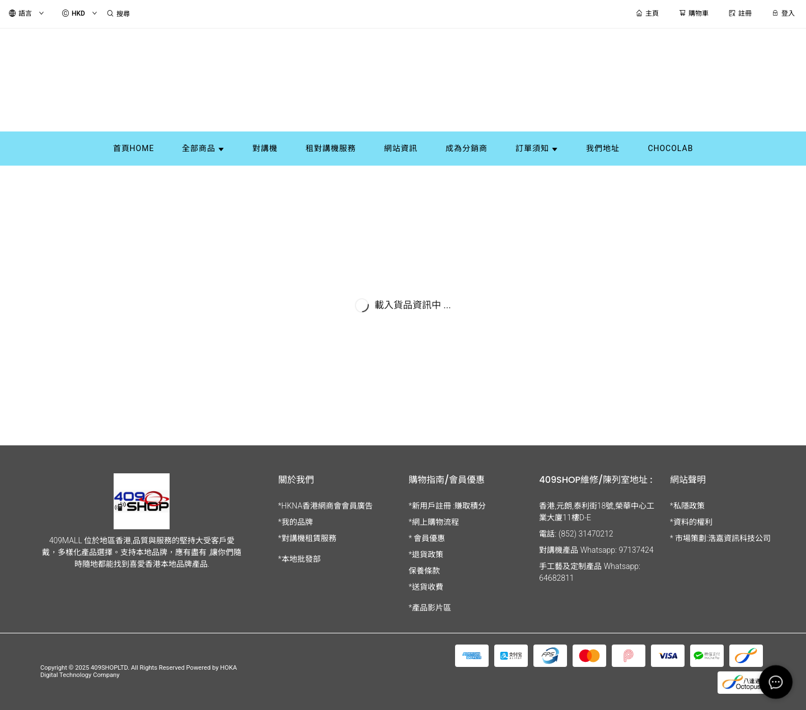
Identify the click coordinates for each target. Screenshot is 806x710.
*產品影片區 (430, 607)
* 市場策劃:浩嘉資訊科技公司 (720, 538)
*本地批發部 (299, 558)
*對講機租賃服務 (307, 538)
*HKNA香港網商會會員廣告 (325, 505)
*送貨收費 (426, 586)
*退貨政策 (426, 554)
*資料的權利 (691, 522)
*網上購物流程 (434, 522)
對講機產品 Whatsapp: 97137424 (596, 550)
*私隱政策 (687, 505)
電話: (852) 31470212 (576, 533)
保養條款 (424, 570)
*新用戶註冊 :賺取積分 (447, 505)
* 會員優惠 (427, 538)
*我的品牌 (295, 522)
